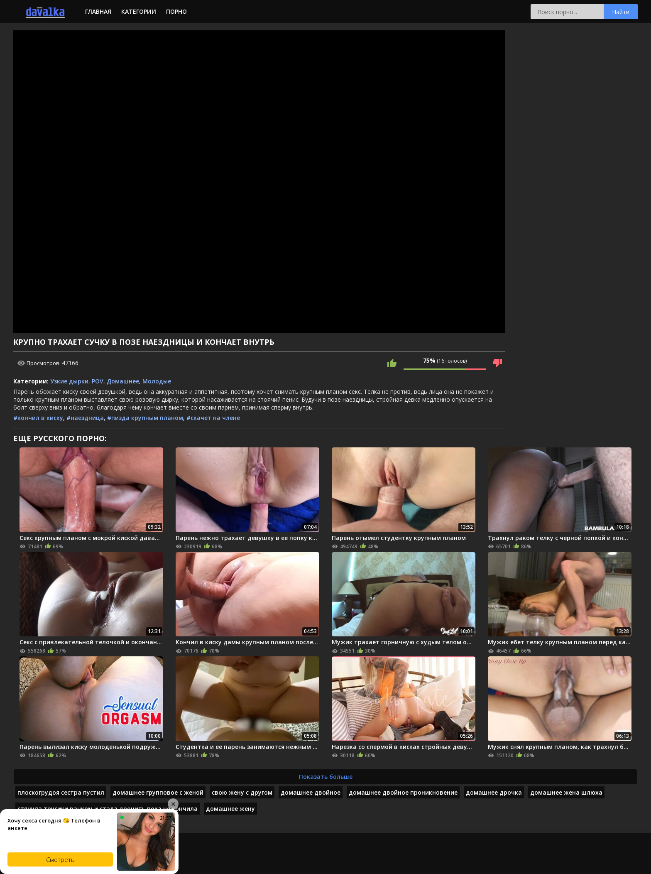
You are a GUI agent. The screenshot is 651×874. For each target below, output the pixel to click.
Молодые (156, 381)
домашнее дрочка (494, 792)
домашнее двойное (310, 792)
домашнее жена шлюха (566, 792)
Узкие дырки (69, 381)
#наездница (85, 418)
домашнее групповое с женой (158, 792)
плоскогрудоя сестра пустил (60, 792)
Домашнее (123, 381)
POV (97, 381)
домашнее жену (230, 809)
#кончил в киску (38, 418)
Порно (176, 11)
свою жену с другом (242, 792)
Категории (138, 11)
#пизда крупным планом (145, 418)
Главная (98, 11)
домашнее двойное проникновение (403, 792)
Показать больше (325, 777)
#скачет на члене (213, 418)
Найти (620, 12)
